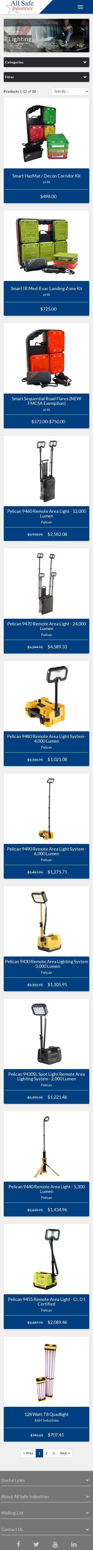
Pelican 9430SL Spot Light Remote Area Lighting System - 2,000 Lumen (46, 1076)
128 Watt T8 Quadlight (46, 1414)
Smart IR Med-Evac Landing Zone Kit (46, 288)
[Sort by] (70, 91)
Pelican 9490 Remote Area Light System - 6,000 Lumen (46, 851)
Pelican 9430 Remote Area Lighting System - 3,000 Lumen (46, 964)
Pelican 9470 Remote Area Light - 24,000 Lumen (46, 626)
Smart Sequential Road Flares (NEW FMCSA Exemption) (46, 401)
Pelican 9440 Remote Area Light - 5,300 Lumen (46, 1189)
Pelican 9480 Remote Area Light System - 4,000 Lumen (46, 739)
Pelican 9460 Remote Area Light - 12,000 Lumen (46, 513)
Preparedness (29, 22)
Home (10, 22)
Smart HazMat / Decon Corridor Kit (46, 175)
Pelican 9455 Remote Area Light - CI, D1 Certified (46, 1302)
